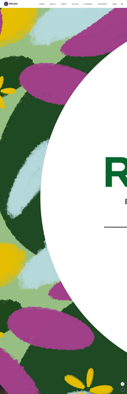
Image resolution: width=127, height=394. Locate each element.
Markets (64, 4)
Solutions (75, 4)
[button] (123, 390)
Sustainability (88, 4)
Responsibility (102, 4)
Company (42, 4)
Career (114, 4)
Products (53, 4)
